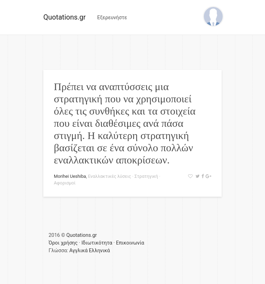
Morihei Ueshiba (70, 176)
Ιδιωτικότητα (96, 243)
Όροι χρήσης (63, 243)
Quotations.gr (64, 17)
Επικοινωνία (130, 243)
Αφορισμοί (65, 182)
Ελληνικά (99, 251)
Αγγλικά (78, 251)
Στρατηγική (146, 176)
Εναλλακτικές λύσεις (109, 176)
